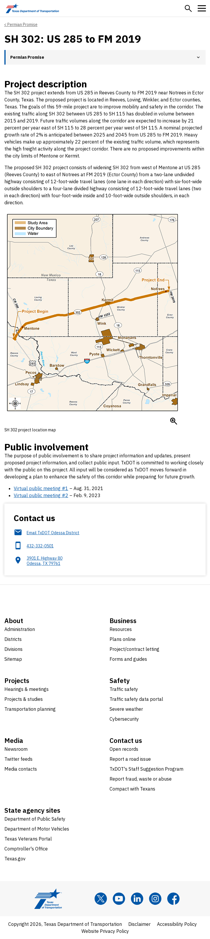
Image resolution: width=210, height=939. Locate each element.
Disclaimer (139, 924)
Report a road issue (130, 759)
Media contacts (20, 769)
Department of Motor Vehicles (36, 829)
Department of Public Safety (34, 819)
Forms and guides (128, 659)
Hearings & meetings (26, 689)
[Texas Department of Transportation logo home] (32, 8)
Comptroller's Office (26, 849)
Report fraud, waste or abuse (141, 779)
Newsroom (16, 749)
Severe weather (126, 709)
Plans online (123, 639)
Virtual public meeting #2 (41, 495)
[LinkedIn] (137, 899)
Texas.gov (14, 859)
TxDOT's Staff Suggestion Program (146, 769)
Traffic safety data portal (136, 699)
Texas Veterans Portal (28, 839)
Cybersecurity (124, 719)
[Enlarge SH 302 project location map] (173, 421)
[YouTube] (119, 899)
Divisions (13, 649)
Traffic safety (124, 689)
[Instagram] (155, 899)
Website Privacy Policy (105, 931)
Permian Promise (22, 24)
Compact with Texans (132, 789)
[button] (188, 8)
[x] (101, 899)
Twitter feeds (18, 759)
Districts (13, 639)
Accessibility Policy (177, 924)
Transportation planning (30, 709)
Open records (124, 749)
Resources (121, 629)
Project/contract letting (134, 649)
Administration (19, 629)
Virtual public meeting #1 (41, 488)
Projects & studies (23, 699)
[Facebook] (173, 899)
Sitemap (13, 659)
